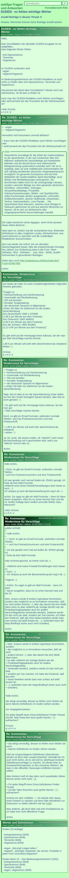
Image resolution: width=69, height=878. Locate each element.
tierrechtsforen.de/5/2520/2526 (53, 454)
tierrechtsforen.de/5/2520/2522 (53, 274)
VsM (48, 803)
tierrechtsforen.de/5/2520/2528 (52, 634)
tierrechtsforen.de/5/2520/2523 (53, 822)
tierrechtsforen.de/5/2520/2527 (52, 518)
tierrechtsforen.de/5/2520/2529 (52, 733)
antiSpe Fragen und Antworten (12, 6)
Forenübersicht (53, 7)
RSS (65, 7)
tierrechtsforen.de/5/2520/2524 (53, 360)
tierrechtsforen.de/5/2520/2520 (54, 28)
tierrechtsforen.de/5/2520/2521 (53, 117)
